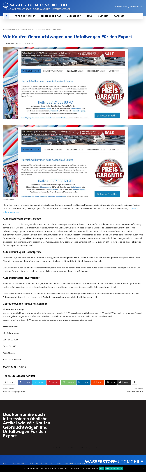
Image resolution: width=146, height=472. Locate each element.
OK (101, 468)
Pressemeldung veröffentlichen (129, 6)
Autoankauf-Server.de (13, 43)
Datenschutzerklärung (114, 468)
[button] (6, 16)
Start (4, 29)
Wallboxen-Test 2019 (135, 392)
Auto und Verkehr (13, 29)
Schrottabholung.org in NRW (14, 392)
